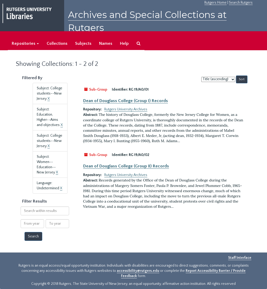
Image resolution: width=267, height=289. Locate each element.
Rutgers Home (215, 3)
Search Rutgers (241, 3)
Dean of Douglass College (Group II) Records (126, 166)
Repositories (25, 43)
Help (124, 43)
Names (105, 43)
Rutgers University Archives (125, 109)
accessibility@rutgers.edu (138, 271)
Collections (57, 43)
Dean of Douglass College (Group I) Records (125, 100)
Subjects (83, 43)
